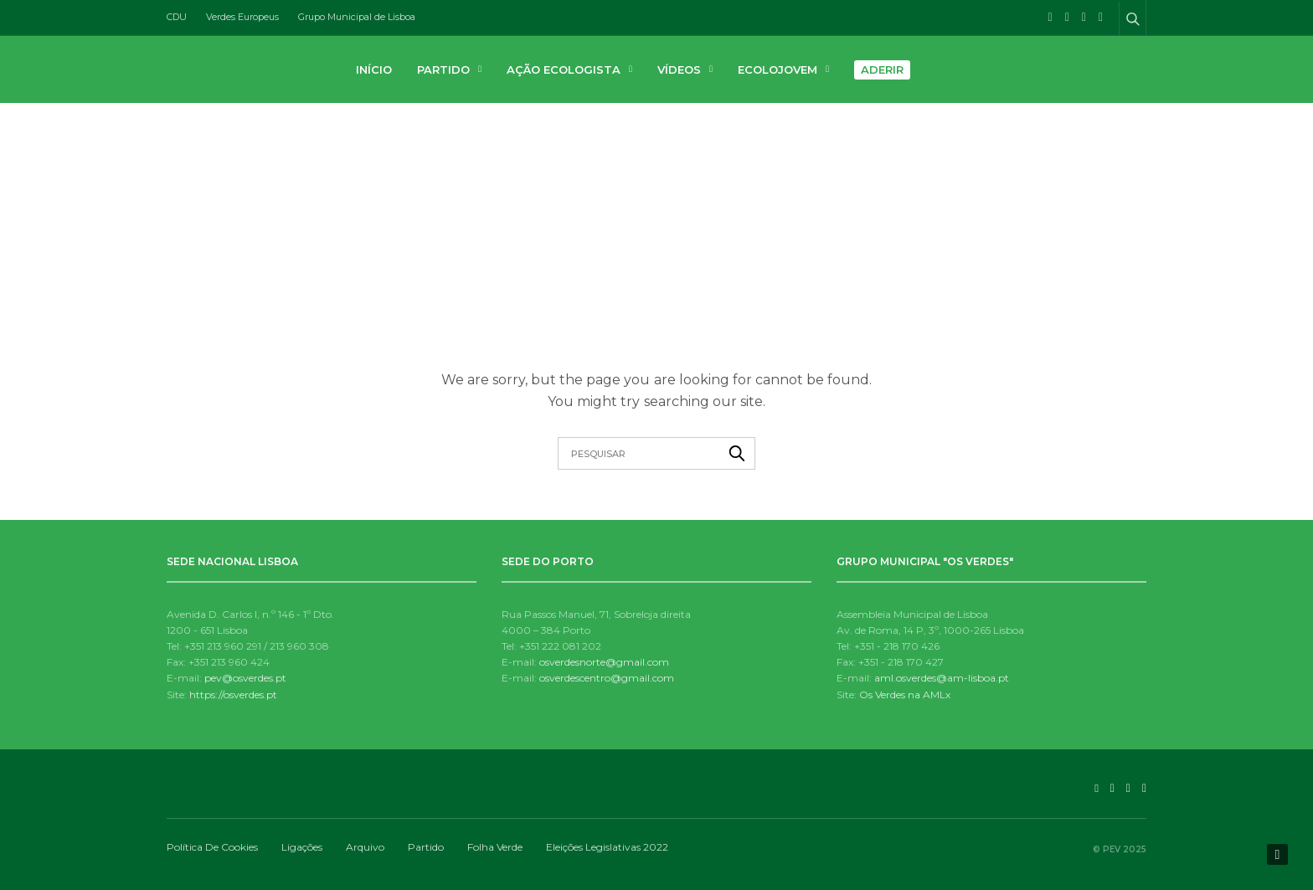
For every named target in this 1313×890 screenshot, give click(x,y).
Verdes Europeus (242, 17)
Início (374, 69)
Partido (443, 69)
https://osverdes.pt (233, 694)
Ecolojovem (777, 69)
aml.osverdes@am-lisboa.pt (941, 677)
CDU (177, 17)
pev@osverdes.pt (245, 677)
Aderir (882, 69)
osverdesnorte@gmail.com (604, 662)
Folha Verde (495, 847)
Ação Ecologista (563, 69)
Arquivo (365, 847)
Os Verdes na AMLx (904, 694)
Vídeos (679, 69)
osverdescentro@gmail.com (606, 677)
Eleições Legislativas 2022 (607, 847)
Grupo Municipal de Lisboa (356, 17)
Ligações (301, 847)
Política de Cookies (212, 847)
